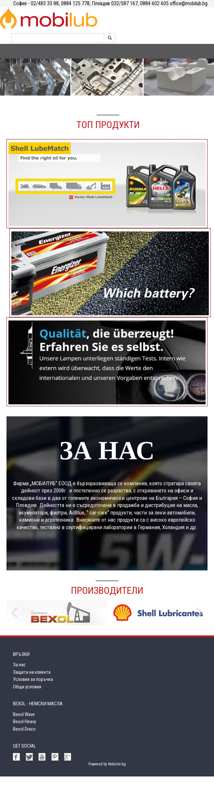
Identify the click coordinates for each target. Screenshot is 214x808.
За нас (19, 696)
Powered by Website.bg (107, 795)
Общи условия (27, 718)
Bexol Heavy (24, 753)
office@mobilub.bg (188, 3)
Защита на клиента (32, 704)
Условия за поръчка (33, 711)
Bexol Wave (24, 746)
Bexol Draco (24, 760)
